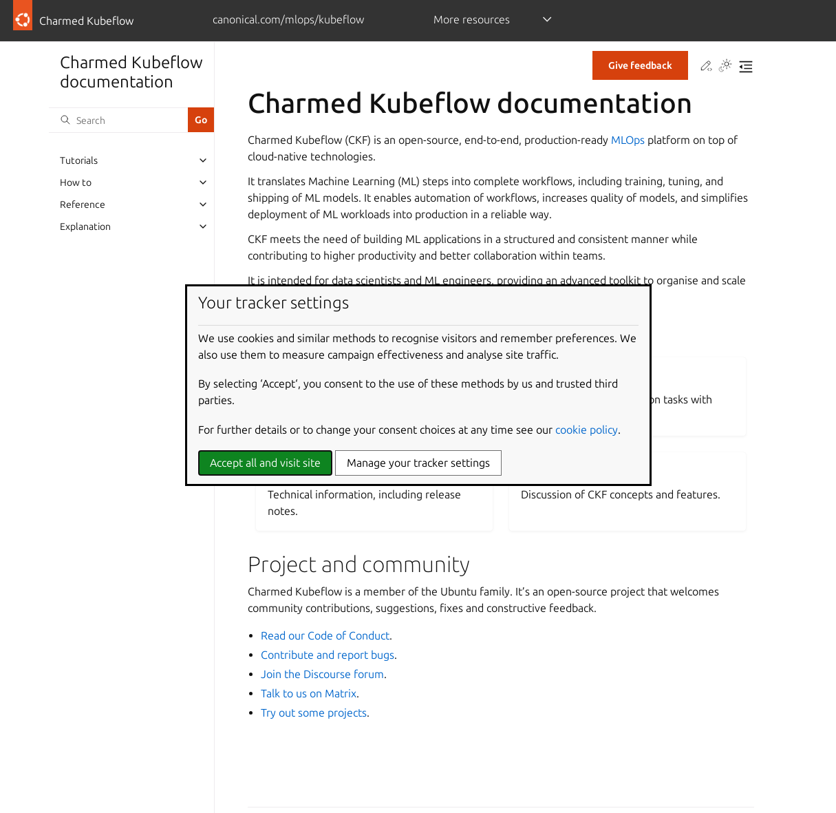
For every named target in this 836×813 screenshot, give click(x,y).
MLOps (628, 140)
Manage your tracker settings (418, 462)
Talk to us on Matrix (308, 693)
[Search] (118, 119)
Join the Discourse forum (322, 674)
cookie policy (586, 429)
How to (76, 182)
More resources (471, 19)
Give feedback (640, 65)
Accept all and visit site (265, 462)
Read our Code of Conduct (325, 635)
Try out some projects (314, 712)
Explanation (85, 226)
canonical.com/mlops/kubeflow (288, 19)
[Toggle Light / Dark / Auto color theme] (725, 67)
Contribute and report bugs (327, 654)
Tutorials (79, 160)
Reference (82, 204)
